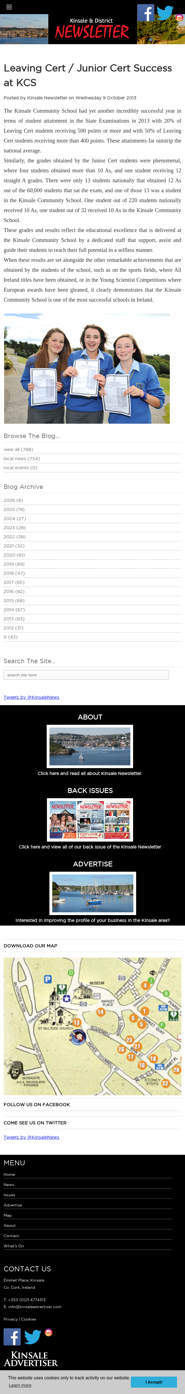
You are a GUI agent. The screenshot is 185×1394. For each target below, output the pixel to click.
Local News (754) (22, 458)
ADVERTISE (92, 864)
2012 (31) (13, 627)
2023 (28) (15, 527)
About (10, 1225)
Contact (11, 1236)
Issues (9, 1195)
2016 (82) (14, 591)
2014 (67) (14, 609)
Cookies (28, 1319)
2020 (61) (14, 554)
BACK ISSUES (90, 790)
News (9, 1184)
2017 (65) (14, 582)
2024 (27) (15, 518)
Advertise (13, 1205)
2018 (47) (14, 573)
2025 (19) (14, 509)
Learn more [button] (20, 1385)
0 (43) (11, 636)
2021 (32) (14, 545)
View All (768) (18, 449)
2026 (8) (13, 500)
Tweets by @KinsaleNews (31, 697)
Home (9, 1174)
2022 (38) (15, 536)
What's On (14, 1246)
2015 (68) (14, 600)
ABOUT (90, 717)
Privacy (11, 1319)
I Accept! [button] (154, 1382)
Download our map (30, 945)
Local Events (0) (20, 467)
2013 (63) (14, 618)
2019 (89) (14, 564)
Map (8, 1215)
